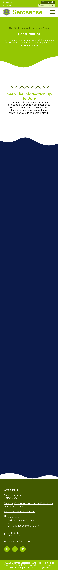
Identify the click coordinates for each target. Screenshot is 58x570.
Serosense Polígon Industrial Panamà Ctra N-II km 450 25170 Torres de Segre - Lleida (23, 521)
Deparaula (31, 568)
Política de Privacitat (23, 565)
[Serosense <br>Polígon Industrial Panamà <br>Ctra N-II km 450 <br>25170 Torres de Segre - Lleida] (5, 516)
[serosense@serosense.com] (5, 541)
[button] (52, 12)
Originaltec (44, 568)
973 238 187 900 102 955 (14, 534)
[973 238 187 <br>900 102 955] (5, 534)
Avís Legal (37, 563)
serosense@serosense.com (22, 541)
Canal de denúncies (43, 565)
